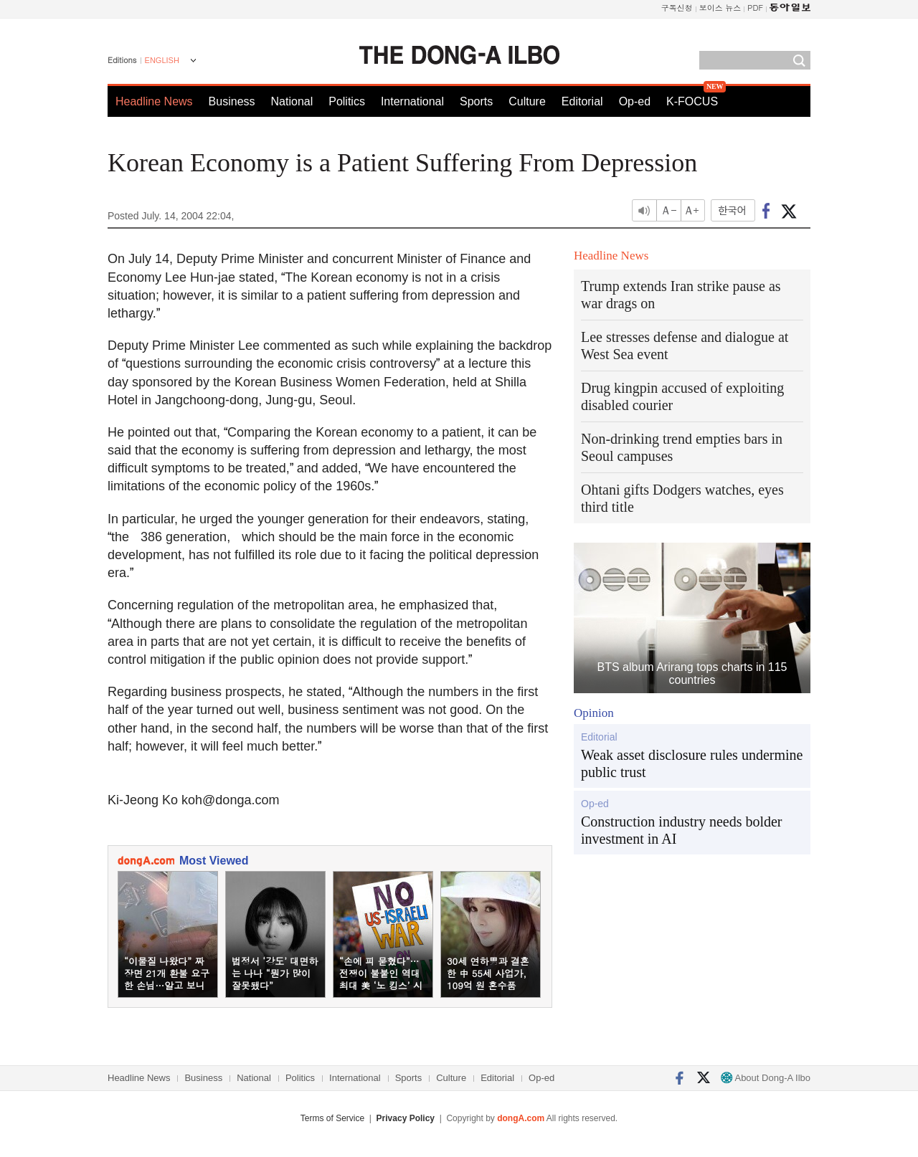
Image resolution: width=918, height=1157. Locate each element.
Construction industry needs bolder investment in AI (681, 830)
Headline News (154, 101)
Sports (476, 101)
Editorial (582, 101)
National (292, 101)
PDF (755, 7)
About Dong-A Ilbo (765, 1077)
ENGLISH (162, 60)
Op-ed (634, 101)
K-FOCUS (692, 101)
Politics (346, 101)
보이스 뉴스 (720, 7)
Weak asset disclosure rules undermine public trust (692, 763)
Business (232, 101)
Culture (527, 101)
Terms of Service (332, 1118)
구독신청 (677, 7)
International (412, 101)
